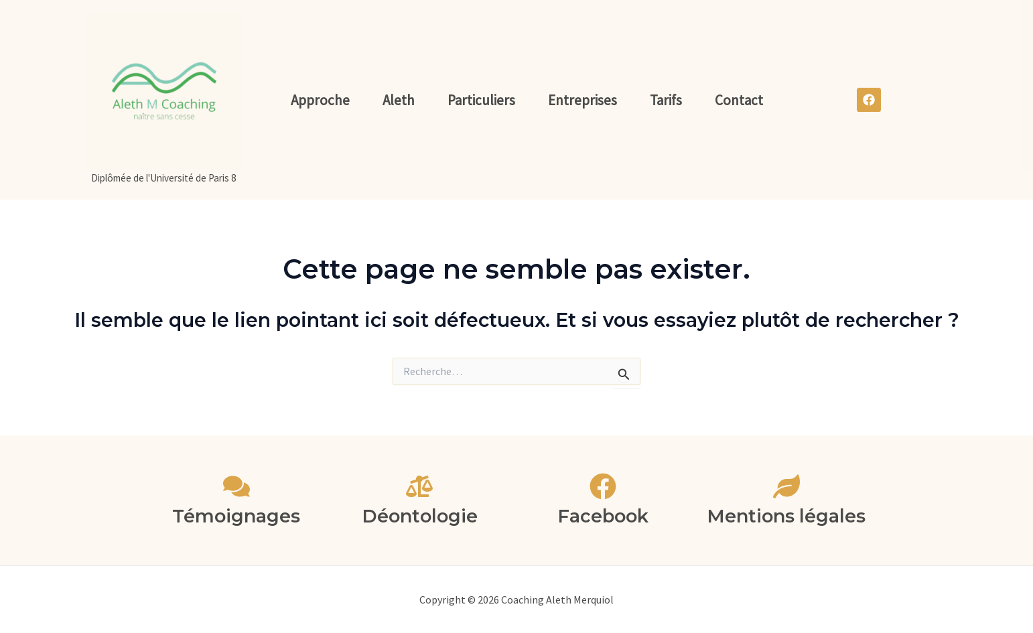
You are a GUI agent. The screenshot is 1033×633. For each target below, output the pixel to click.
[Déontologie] (419, 486)
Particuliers (481, 100)
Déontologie (420, 516)
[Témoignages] (236, 486)
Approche (320, 100)
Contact (739, 100)
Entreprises (582, 100)
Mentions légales (786, 516)
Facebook (602, 516)
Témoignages (236, 516)
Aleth (399, 100)
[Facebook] (603, 486)
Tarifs (666, 100)
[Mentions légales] (786, 486)
